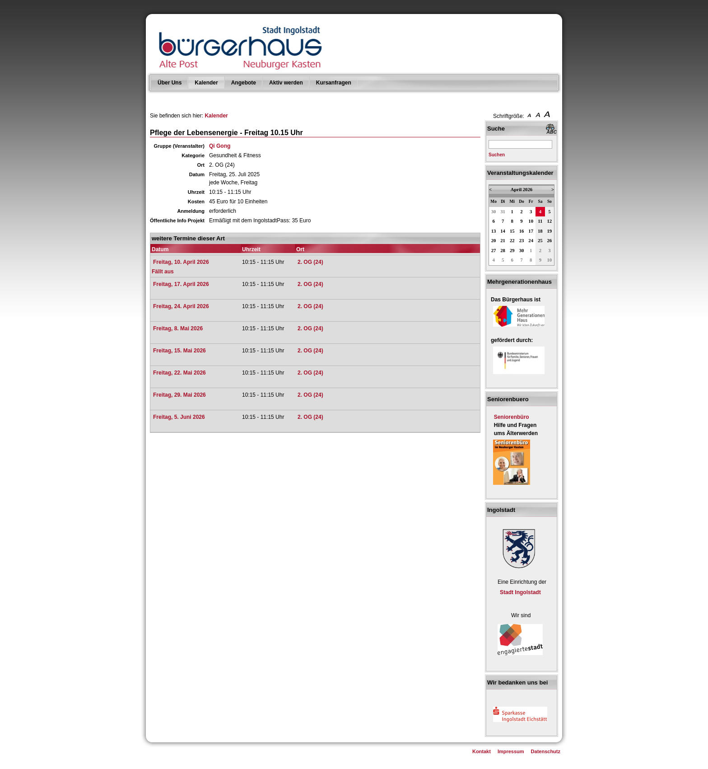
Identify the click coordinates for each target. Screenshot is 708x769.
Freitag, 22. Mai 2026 (179, 373)
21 (502, 240)
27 (493, 250)
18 (540, 231)
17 (530, 231)
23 (521, 240)
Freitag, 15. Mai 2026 (179, 350)
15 (512, 231)
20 (493, 240)
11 (540, 221)
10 (530, 221)
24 (530, 240)
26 (549, 240)
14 (502, 231)
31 (502, 211)
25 (540, 240)
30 (493, 211)
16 (521, 231)
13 (493, 231)
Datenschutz (545, 751)
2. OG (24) (310, 262)
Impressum (511, 751)
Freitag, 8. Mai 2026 (178, 328)
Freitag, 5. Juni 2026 (179, 417)
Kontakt (481, 751)
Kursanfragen (333, 83)
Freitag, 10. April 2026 (181, 262)
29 (512, 250)
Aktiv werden (286, 83)
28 (502, 250)
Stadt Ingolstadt (520, 592)
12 (549, 221)
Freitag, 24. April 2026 (181, 306)
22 (512, 240)
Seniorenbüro (511, 417)
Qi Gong (219, 146)
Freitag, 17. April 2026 (181, 284)
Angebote (243, 83)
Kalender (206, 83)
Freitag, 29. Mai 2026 (179, 395)
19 (549, 231)
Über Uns (170, 83)
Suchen (497, 154)
